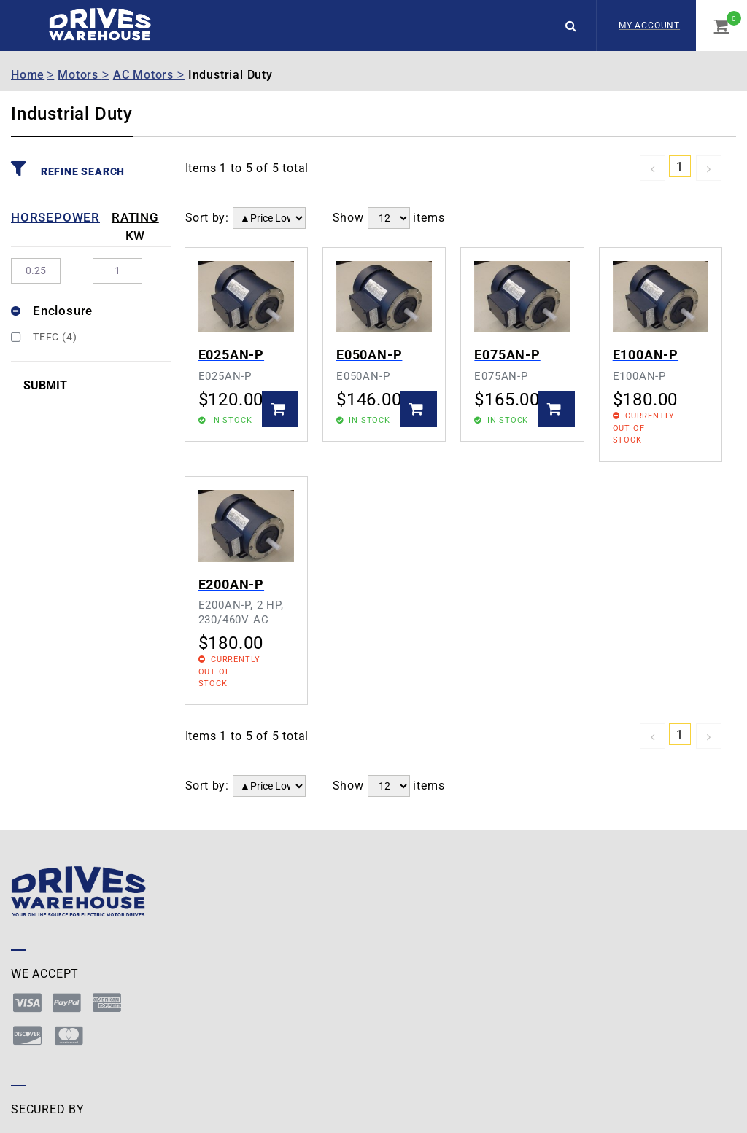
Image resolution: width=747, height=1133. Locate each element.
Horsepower (55, 217)
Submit (45, 385)
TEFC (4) (44, 337)
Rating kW (135, 227)
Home (27, 75)
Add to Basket (280, 409)
